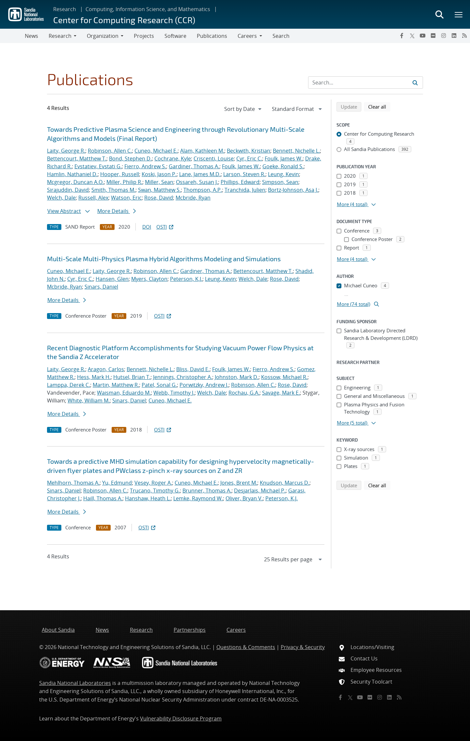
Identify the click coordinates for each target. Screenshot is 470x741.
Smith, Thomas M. (113, 189)
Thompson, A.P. (202, 189)
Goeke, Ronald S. (283, 166)
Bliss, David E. (193, 369)
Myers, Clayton (149, 278)
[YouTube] (423, 35)
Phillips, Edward (240, 182)
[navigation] (243, 108)
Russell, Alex (93, 197)
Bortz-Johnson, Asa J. (293, 189)
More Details (116, 211)
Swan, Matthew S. (159, 189)
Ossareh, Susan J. (197, 182)
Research (64, 9)
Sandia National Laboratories (75, 683)
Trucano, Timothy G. (155, 490)
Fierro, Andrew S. (145, 166)
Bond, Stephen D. (130, 158)
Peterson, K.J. (186, 278)
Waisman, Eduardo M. (124, 392)
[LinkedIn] (454, 35)
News (31, 35)
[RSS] (464, 35)
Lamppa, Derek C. (68, 384)
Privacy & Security (303, 647)
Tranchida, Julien (245, 189)
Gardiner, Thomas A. (194, 166)
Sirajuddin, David (68, 189)
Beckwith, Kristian (248, 150)
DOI (146, 226)
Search (281, 35)
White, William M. (89, 400)
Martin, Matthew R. (116, 384)
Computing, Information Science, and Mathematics (148, 9)
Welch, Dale (61, 197)
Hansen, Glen (112, 278)
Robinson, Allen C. (110, 150)
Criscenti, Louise (214, 158)
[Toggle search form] (439, 14)
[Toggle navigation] (12, 36)
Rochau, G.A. (243, 392)
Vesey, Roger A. (153, 482)
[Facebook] (402, 35)
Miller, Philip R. (124, 182)
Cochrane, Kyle (172, 158)
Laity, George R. (66, 150)
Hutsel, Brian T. (131, 377)
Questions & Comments (245, 647)
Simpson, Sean (280, 182)
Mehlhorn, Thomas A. (73, 482)
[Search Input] (365, 82)
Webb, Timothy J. (174, 392)
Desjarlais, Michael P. (260, 490)
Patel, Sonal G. (159, 384)
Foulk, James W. (284, 158)
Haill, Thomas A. (102, 498)
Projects (144, 35)
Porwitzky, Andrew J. (204, 384)
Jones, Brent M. (238, 482)
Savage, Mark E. (281, 392)
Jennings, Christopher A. (182, 377)
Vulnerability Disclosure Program (181, 718)
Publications (212, 35)
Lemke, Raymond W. (198, 498)
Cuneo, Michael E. (156, 150)
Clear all (379, 106)
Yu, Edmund (117, 482)
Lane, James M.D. (200, 174)
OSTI (165, 226)
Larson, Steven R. (244, 174)
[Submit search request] (415, 82)
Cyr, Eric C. (249, 158)
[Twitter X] (412, 35)
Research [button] (60, 35)
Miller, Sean (159, 182)
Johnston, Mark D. (236, 377)
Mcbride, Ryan (193, 197)
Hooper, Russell (119, 174)
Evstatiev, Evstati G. (98, 166)
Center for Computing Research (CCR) (124, 20)
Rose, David (158, 197)
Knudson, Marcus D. (284, 482)
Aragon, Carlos (106, 369)
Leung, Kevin (283, 174)
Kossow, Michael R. (284, 377)
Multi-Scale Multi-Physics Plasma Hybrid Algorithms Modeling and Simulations (164, 259)
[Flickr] (433, 35)
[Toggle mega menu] (459, 14)
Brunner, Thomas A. (206, 490)
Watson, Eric (126, 197)
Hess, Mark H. (94, 377)
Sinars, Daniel (101, 286)
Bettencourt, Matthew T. (76, 158)
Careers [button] (247, 35)
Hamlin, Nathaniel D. (72, 174)
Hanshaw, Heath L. (148, 498)
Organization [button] (102, 35)
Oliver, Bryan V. (244, 498)
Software (175, 35)
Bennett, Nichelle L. (296, 150)
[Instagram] (443, 35)
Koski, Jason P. (159, 174)
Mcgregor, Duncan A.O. (75, 182)
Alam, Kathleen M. (202, 150)
